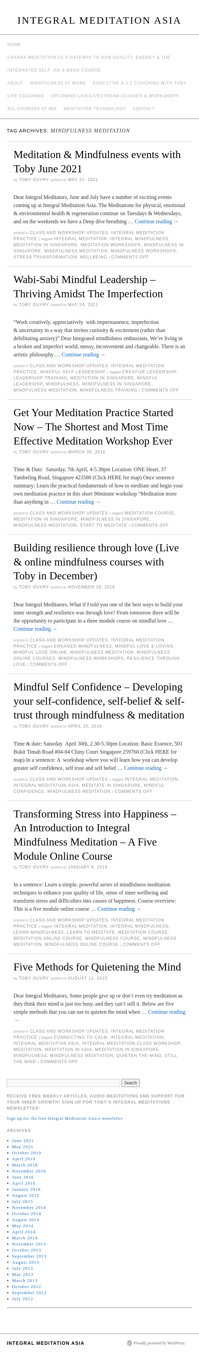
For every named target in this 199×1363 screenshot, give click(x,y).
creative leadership (149, 372)
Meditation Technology (95, 108)
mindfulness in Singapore (116, 384)
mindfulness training (108, 390)
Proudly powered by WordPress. (160, 1343)
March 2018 (25, 1164)
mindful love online (40, 652)
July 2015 (22, 1201)
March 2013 (25, 1280)
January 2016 (26, 1189)
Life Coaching (25, 96)
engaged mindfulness (83, 646)
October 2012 (26, 1286)
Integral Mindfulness (139, 238)
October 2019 (26, 1152)
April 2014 (24, 1231)
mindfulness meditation (76, 251)
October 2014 (26, 1213)
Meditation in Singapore (45, 245)
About (15, 83)
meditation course (149, 513)
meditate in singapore (111, 785)
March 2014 (25, 1237)
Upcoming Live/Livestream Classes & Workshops (115, 96)
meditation (27, 1049)
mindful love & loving (144, 646)
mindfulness (62, 384)
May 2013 (22, 1274)
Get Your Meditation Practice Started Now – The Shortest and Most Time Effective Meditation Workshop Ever (93, 426)
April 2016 (24, 1183)
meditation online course (47, 938)
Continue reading (157, 221)
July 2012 (22, 1298)
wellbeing (93, 257)
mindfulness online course (82, 944)
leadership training (40, 378)
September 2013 (29, 1256)
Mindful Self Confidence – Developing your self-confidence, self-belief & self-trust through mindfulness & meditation (98, 701)
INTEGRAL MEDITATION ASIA (100, 20)
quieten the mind (139, 1055)
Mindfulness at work (58, 83)
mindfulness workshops (143, 251)
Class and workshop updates (69, 232)
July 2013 (22, 1268)
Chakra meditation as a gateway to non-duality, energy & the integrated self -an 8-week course (89, 64)
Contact (144, 108)
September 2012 (29, 1292)
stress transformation (45, 257)
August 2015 (25, 1195)
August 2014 (25, 1219)
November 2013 (29, 1243)
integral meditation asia (46, 785)
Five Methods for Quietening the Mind (97, 967)
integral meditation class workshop (131, 1043)
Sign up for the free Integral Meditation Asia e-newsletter (65, 1118)
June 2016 (23, 1177)
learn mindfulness (38, 932)
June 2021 (23, 1140)
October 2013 (26, 1250)
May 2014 (22, 1225)
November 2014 (29, 1207)
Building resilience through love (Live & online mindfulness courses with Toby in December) (96, 561)
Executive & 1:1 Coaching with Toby (140, 83)
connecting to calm (81, 1037)
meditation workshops (111, 245)
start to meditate (103, 525)
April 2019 (24, 1158)
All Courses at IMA (32, 108)
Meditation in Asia (68, 1049)
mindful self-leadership (73, 372)
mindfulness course (112, 938)
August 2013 (25, 1262)
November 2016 (29, 1170)
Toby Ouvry (34, 179)
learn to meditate (91, 932)
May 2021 (22, 1146)
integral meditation (80, 238)
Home (14, 44)
